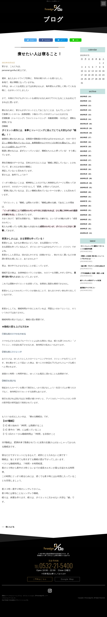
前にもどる (10, 527)
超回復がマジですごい (87, 288)
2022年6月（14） (86, 96)
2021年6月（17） (86, 151)
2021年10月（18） (86, 133)
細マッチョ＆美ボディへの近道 (90, 280)
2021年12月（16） (86, 124)
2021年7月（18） (86, 146)
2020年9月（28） (86, 192)
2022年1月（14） (86, 119)
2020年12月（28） (86, 178)
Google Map (67, 579)
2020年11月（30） (86, 183)
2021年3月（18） (86, 165)
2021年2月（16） (86, 169)
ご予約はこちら (40, 579)
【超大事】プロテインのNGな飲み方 (92, 266)
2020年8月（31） (86, 197)
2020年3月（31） (86, 219)
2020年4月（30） (86, 215)
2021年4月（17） (86, 160)
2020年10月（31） (86, 187)
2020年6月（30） (86, 206)
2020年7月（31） (86, 201)
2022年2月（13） (86, 115)
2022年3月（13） (86, 110)
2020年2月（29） (86, 224)
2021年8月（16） (86, 142)
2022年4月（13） (86, 105)
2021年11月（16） (86, 128)
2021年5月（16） (86, 156)
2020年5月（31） (86, 210)
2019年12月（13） (86, 233)
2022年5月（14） (86, 101)
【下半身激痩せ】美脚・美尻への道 (92, 273)
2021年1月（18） (86, 174)
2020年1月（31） (86, 229)
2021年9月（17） (86, 137)
